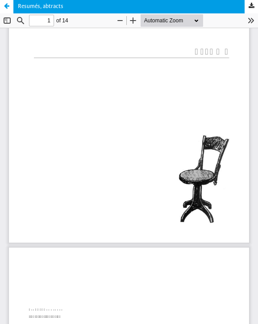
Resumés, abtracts (40, 6)
